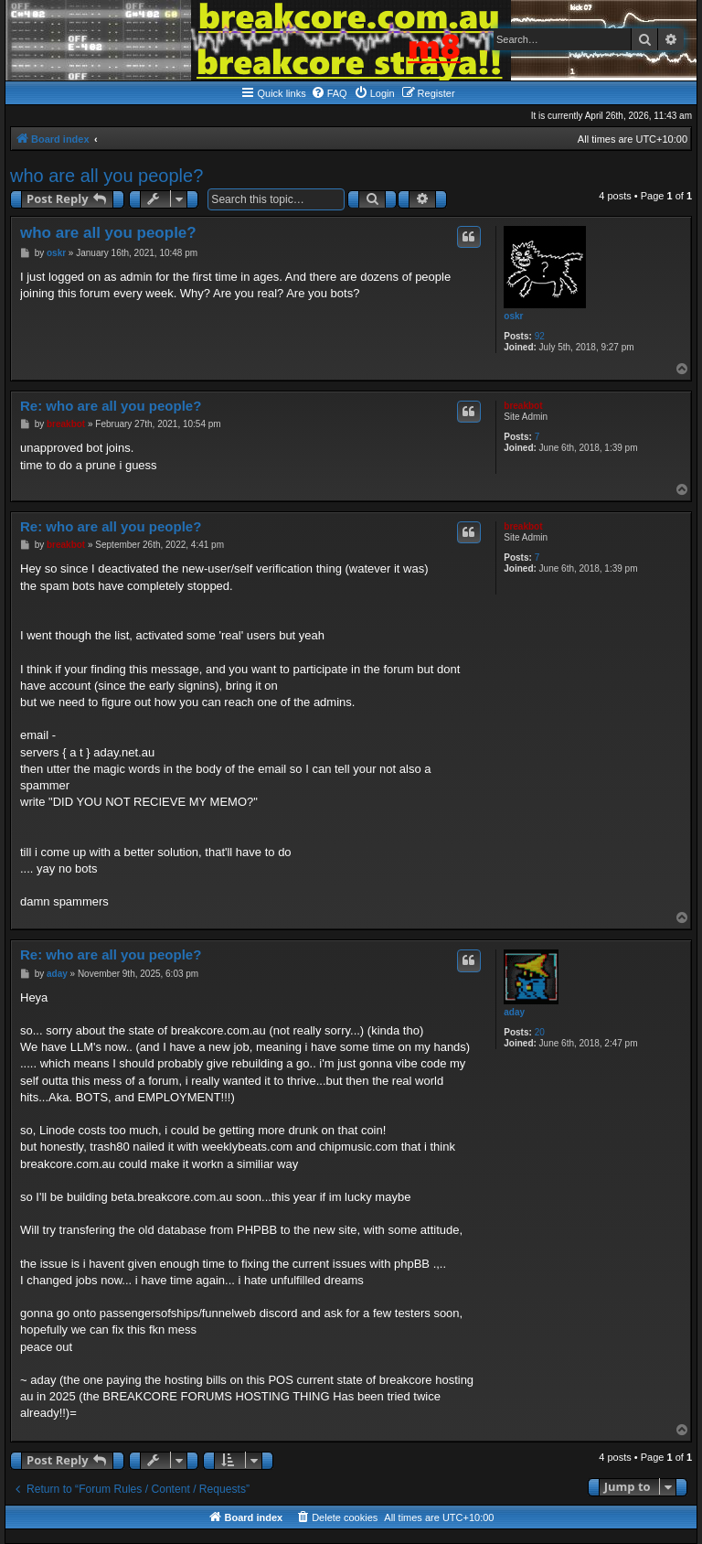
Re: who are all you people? (110, 405)
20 (540, 1032)
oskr (513, 316)
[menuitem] (329, 93)
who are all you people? (106, 176)
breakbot (523, 406)
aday (514, 1012)
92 (540, 336)
